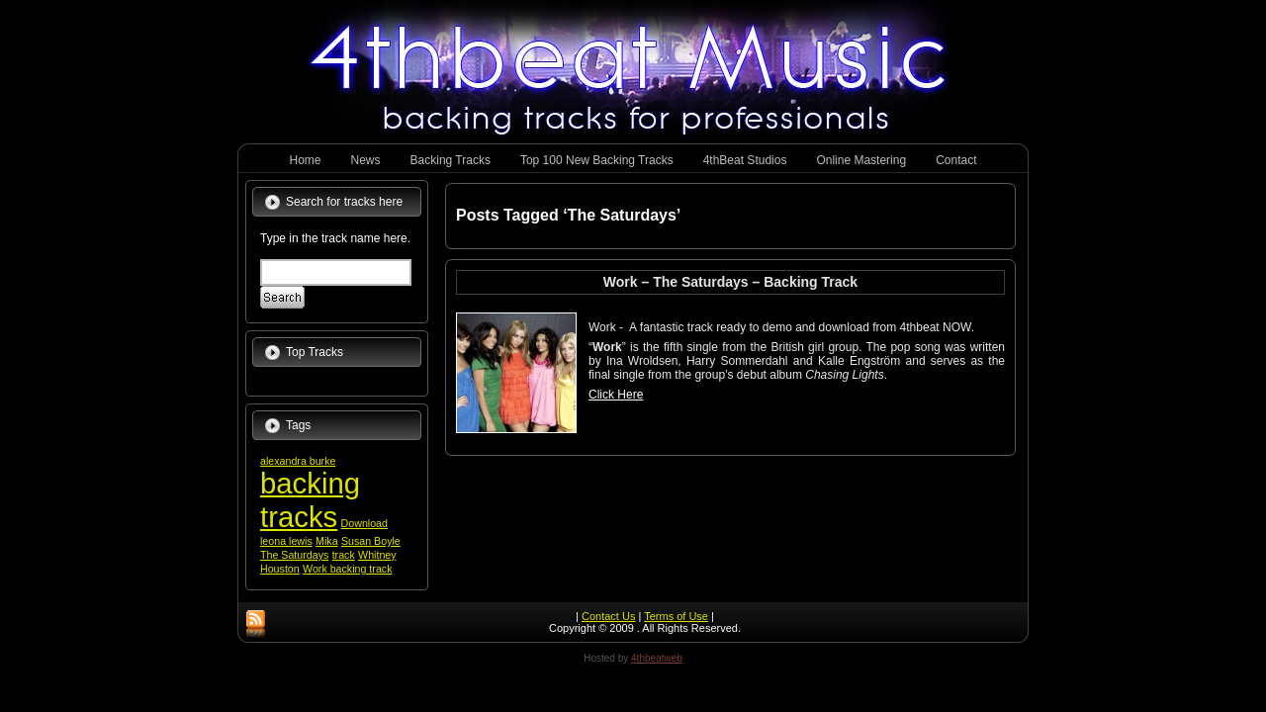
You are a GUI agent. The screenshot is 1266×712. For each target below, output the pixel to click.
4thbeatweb (656, 658)
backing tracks (310, 500)
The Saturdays (294, 555)
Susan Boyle (371, 541)
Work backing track (347, 569)
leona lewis (286, 541)
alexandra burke (297, 461)
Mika (327, 541)
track (343, 555)
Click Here (615, 394)
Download (364, 523)
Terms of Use (676, 616)
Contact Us (608, 616)
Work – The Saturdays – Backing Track (730, 282)
